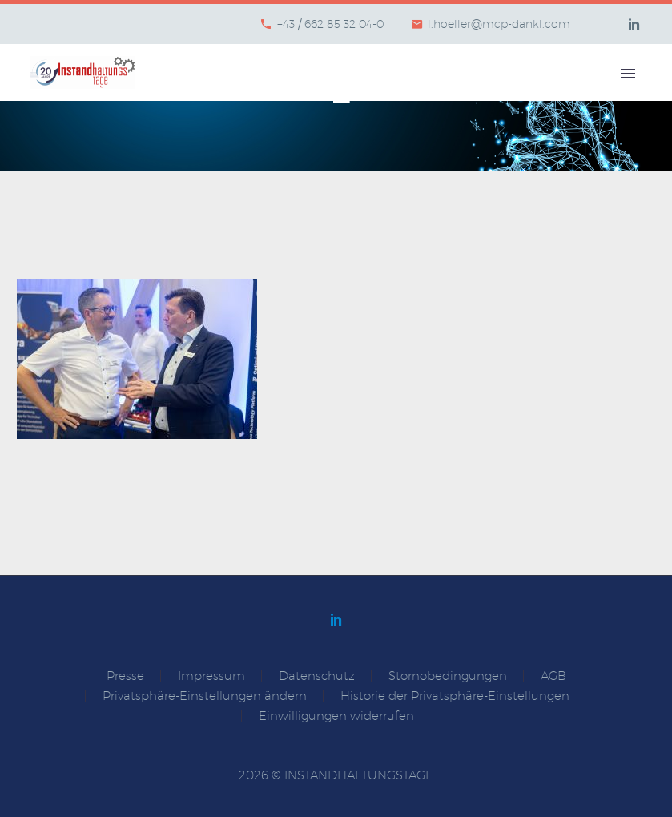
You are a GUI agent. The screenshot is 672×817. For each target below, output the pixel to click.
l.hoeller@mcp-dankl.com (499, 24)
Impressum (211, 676)
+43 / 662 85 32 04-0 (330, 24)
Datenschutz (317, 676)
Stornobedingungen (447, 676)
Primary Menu (628, 73)
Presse (125, 676)
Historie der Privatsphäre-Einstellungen (454, 696)
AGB (553, 676)
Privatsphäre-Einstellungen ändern (205, 696)
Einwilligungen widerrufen (336, 716)
